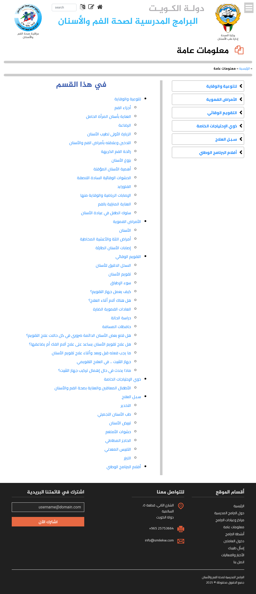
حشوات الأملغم (118, 431)
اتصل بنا (239, 562)
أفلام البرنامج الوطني (218, 152)
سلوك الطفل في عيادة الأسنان (106, 212)
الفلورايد (124, 186)
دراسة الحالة (121, 318)
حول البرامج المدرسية (229, 513)
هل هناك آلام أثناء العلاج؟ (109, 300)
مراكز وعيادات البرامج (230, 520)
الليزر (127, 458)
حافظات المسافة (116, 326)
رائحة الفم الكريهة (116, 151)
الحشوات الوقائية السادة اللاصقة (104, 177)
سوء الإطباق (120, 282)
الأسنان (125, 230)
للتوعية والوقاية (221, 86)
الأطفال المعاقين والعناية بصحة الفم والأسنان (92, 388)
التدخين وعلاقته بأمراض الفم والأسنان (100, 142)
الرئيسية (244, 68)
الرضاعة (124, 125)
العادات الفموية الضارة (112, 309)
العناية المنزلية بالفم (114, 204)
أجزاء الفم (122, 107)
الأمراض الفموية (221, 99)
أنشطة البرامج (234, 534)
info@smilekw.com (159, 540)
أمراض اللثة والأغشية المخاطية (105, 239)
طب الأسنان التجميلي (114, 414)
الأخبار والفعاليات (232, 555)
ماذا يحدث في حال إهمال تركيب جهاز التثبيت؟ (94, 370)
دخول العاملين (234, 541)
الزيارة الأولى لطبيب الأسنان (109, 134)
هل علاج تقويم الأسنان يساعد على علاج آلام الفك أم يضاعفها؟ (80, 344)
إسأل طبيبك (236, 548)
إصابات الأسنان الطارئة (113, 247)
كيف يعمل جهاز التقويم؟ (110, 291)
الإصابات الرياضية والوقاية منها (105, 195)
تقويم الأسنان (119, 274)
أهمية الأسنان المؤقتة (112, 169)
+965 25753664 (161, 528)
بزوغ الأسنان (121, 160)
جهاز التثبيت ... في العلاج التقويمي (104, 361)
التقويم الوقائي (222, 112)
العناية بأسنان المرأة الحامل (108, 116)
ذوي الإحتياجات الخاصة (216, 126)
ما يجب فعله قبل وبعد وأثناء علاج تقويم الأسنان (91, 353)
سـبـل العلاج (226, 139)
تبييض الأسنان (120, 423)
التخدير (126, 405)
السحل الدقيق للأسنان (113, 265)
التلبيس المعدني (117, 449)
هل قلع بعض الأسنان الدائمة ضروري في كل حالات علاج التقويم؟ (78, 335)
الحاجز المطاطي (118, 440)
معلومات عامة (233, 527)
